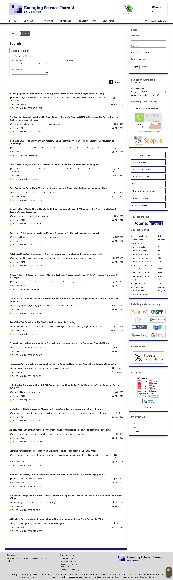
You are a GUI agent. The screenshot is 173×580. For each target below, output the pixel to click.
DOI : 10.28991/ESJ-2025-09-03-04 (26, 510)
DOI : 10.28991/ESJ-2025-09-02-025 (27, 200)
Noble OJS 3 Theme (145, 577)
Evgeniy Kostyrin (19, 347)
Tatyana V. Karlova (76, 434)
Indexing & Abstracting (144, 101)
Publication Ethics (142, 184)
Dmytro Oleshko (32, 326)
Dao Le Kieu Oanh (33, 502)
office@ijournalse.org (69, 569)
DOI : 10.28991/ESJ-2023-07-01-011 (26, 421)
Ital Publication (137, 88)
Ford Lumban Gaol (39, 124)
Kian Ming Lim (40, 258)
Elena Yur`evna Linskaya (50, 169)
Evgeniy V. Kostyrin (20, 523)
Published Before (18, 69)
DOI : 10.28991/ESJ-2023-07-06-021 (27, 313)
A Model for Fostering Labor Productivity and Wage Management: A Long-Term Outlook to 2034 (56, 519)
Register (156, 7)
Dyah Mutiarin (99, 148)
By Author (69, 60)
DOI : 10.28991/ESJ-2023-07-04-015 (27, 108)
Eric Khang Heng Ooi (70, 258)
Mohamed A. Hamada (21, 192)
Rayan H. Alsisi (37, 392)
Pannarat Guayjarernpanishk (25, 455)
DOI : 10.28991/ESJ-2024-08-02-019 (27, 266)
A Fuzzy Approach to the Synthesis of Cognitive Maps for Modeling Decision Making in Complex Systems (60, 430)
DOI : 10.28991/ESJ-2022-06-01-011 (26, 224)
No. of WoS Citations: (140, 269)
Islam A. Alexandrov (39, 434)
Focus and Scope (141, 155)
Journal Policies (140, 176)
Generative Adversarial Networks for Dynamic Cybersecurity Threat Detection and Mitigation (55, 233)
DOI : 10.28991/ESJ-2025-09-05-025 (27, 465)
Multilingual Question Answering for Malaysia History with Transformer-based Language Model (55, 254)
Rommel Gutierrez (38, 237)
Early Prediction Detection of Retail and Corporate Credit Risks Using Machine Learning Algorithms (58, 188)
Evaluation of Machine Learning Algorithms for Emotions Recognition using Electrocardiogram (56, 409)
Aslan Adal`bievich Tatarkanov (74, 169)
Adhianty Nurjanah (70, 148)
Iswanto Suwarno (20, 148)
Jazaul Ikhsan (86, 148)
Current (48, 20)
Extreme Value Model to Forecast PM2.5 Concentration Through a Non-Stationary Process (54, 451)
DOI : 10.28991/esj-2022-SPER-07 (26, 400)
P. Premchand (31, 216)
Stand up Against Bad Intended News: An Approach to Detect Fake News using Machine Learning (56, 93)
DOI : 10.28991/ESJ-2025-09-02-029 (27, 245)
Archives (65, 20)
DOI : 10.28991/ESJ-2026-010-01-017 (27, 531)
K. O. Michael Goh (31, 98)
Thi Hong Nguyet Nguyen (23, 305)
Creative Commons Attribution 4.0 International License (102, 577)
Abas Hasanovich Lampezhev (25, 169)
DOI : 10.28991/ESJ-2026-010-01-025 (27, 486)
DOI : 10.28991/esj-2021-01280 (24, 334)
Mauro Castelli (45, 368)
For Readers (135, 423)
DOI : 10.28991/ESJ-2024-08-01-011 (26, 132)
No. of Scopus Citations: (141, 272)
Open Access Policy (142, 198)
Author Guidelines (141, 169)
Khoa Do (60, 305)
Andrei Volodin (66, 282)
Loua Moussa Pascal (39, 523)
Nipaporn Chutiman (35, 282)
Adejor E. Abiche (50, 192)
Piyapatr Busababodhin (84, 282)
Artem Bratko (18, 326)
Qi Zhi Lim (16, 258)
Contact (108, 20)
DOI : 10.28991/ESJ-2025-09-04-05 (26, 289)
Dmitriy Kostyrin (56, 523)
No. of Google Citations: (141, 276)
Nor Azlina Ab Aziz (47, 413)
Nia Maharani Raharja (51, 148)
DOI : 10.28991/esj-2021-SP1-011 (25, 155)
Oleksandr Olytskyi (79, 326)
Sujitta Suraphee (51, 282)
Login (155, 11)
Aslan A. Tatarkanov (21, 434)
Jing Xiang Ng (54, 258)
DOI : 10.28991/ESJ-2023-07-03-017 (27, 355)
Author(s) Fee (139, 205)
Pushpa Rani (102, 413)
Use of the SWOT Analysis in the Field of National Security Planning (42, 322)
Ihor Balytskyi (95, 326)
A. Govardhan (44, 216)
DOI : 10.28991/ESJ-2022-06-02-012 (27, 442)
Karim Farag (37, 192)
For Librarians (136, 431)
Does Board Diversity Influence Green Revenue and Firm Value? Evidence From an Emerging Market (57, 474)
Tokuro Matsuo (54, 124)
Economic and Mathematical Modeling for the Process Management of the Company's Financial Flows (59, 343)
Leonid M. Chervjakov (58, 434)
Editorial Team (87, 20)
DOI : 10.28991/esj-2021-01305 (24, 179)
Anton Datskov (48, 326)
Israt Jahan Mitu (84, 98)
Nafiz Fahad (17, 98)
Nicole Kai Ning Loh (87, 258)
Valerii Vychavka (63, 326)
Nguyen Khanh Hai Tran (45, 305)
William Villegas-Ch (20, 237)
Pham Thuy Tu (18, 502)
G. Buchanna (18, 216)
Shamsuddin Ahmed (21, 392)
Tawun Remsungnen (48, 455)
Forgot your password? (141, 52)
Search (118, 82)
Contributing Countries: (141, 265)
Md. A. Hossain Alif (101, 98)
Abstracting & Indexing (144, 191)
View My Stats (148, 407)
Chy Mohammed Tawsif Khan (25, 413)
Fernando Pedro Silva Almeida (25, 368)
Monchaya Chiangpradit (88, 455)
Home (12, 20)
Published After (17, 60)
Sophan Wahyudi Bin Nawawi (83, 413)
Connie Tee (14, 100)
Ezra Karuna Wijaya (21, 124)
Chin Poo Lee (27, 258)
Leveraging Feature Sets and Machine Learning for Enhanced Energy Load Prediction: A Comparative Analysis (63, 364)
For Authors (135, 427)
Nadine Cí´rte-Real (61, 368)
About (29, 20)
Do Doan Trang (48, 502)
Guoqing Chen (18, 282)
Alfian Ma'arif (35, 148)
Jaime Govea (52, 237)
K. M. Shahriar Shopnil (66, 98)
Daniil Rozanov (34, 347)
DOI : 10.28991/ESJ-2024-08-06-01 (26, 376)
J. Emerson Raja (62, 413)
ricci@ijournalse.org (68, 564)
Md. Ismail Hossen (48, 98)
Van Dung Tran (71, 305)
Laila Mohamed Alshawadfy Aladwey (28, 479)
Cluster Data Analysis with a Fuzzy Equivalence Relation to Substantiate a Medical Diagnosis (55, 165)
